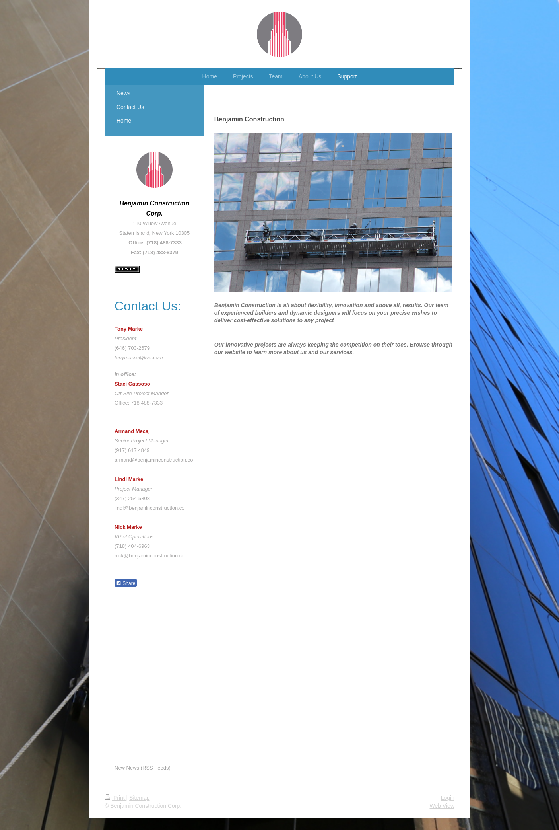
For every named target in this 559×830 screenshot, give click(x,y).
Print (115, 798)
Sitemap (139, 798)
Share (125, 583)
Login (447, 798)
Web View (441, 806)
